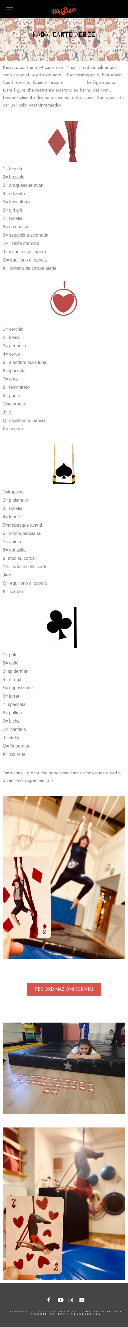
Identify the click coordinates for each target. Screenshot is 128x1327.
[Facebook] (50, 1300)
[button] (64, 989)
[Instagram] (71, 1300)
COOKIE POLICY (48, 1314)
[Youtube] (61, 1300)
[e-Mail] (82, 1300)
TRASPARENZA (86, 1314)
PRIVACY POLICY (104, 1311)
